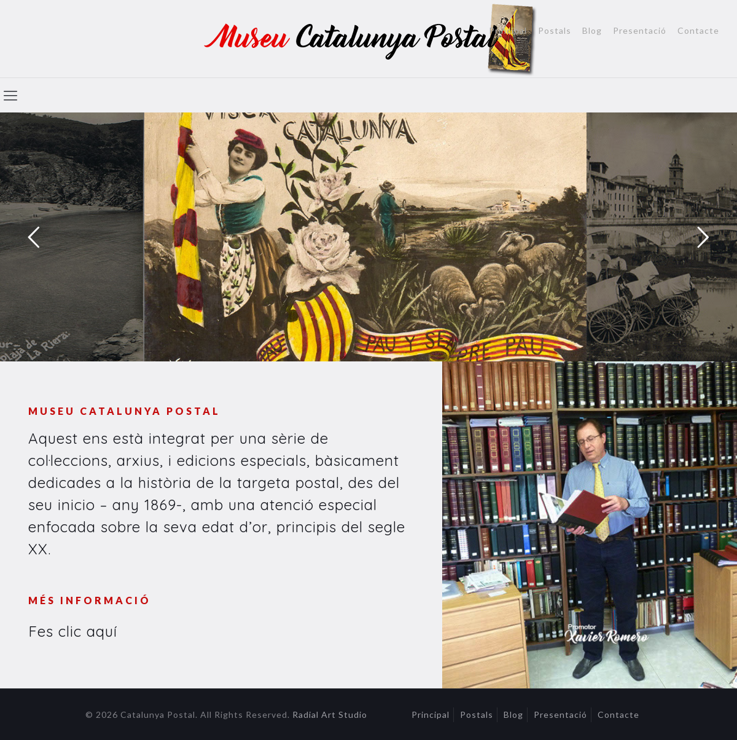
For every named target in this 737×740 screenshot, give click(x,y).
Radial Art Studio (329, 714)
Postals (554, 30)
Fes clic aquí (72, 631)
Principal (508, 30)
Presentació (639, 30)
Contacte (698, 30)
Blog (592, 30)
